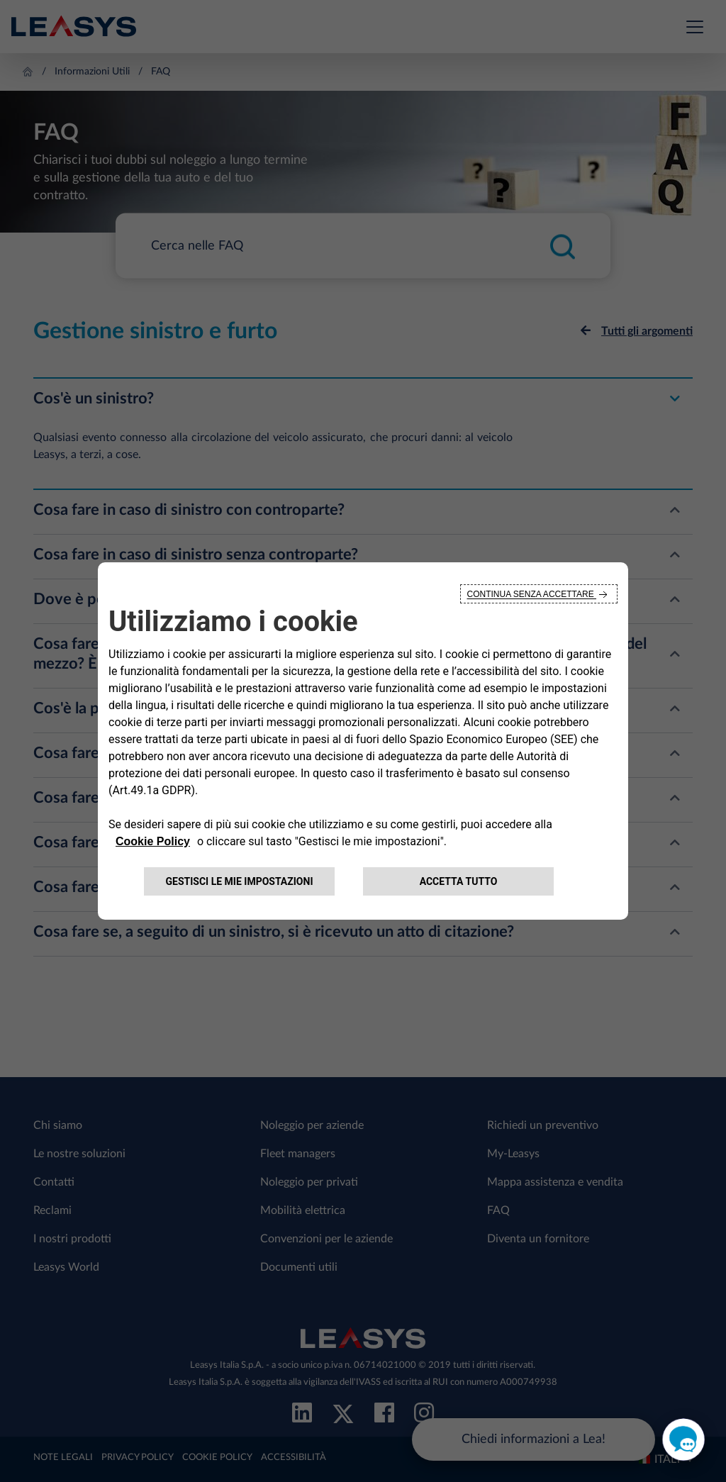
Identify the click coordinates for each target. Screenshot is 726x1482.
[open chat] (683, 1439)
